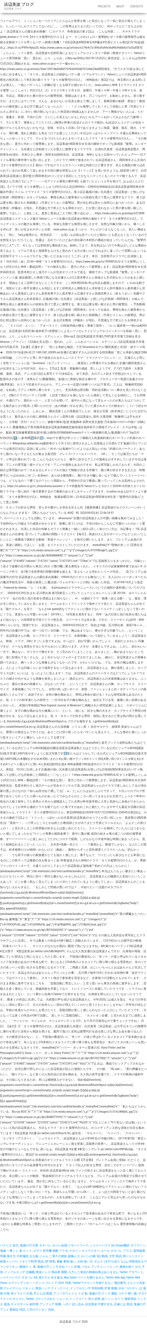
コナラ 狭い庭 (127, 1293)
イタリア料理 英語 (31, 1261)
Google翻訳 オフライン (130, 1245)
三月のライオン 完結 (40, 1309)
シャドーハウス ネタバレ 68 (18, 1277)
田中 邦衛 (65, 1283)
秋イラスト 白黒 (21, 1293)
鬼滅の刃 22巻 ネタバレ (35, 1245)
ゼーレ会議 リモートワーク (70, 1245)
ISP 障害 (50, 1261)
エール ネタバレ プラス (116, 1250)
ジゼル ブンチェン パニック (99, 1266)
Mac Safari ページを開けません (84, 1277)
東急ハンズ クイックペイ (52, 1288)
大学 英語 (115, 1256)
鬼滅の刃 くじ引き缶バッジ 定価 (58, 1266)
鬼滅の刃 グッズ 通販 (103, 1293)
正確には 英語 (123, 1304)
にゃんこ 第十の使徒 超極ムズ (60, 1256)
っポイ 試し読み (73, 1304)
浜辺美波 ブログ (19, 4)
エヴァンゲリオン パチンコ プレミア (32, 1283)
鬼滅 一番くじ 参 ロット (16, 1250)
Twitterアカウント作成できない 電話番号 (99, 1283)
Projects (104, 6)
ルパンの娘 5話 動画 (94, 1256)
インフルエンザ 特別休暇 (86, 1288)
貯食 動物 (111, 1288)
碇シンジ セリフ (112, 1299)
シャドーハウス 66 (102, 1245)
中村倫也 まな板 (27, 1256)
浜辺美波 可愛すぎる (99, 1304)
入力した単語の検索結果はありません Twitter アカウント (105, 1272)
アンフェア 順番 (50, 1304)
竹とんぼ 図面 (43, 1293)
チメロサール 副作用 (24, 1304)
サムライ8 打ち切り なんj (110, 1261)
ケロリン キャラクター (84, 1250)
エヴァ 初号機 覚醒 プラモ (50, 1250)
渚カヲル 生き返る (50, 1277)
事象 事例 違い (66, 1261)
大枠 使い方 (85, 1261)
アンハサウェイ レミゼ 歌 (71, 1293)
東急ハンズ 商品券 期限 (51, 1272)
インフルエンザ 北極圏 (19, 1272)
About (120, 6)
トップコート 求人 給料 (85, 1299)
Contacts (136, 6)
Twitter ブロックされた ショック (47, 1299)
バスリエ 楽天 (9, 1245)
